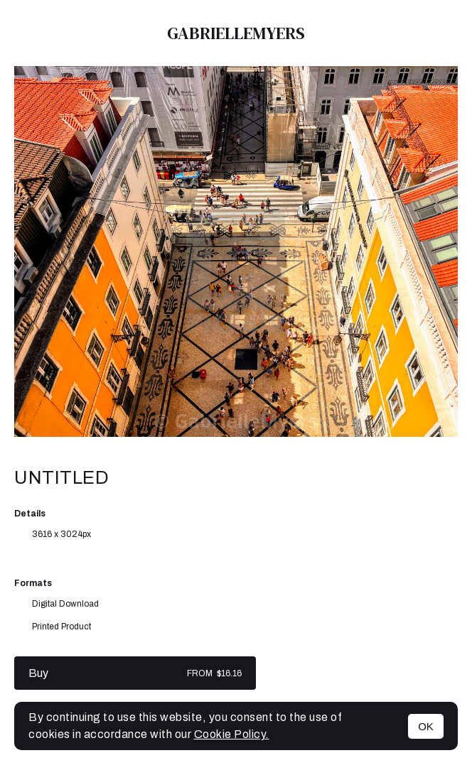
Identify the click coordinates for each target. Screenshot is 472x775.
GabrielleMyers (236, 33)
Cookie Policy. (231, 734)
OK (426, 726)
